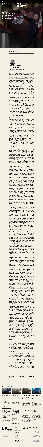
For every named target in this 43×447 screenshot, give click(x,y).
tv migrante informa (17, 441)
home (16, 427)
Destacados (19, 1)
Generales (11, 1)
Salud (33, 1)
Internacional (39, 1)
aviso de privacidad (27, 427)
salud (16, 435)
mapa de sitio (25, 428)
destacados (17, 430)
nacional (17, 432)
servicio (17, 437)
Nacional (26, 1)
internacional (18, 438)
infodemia (17, 433)
